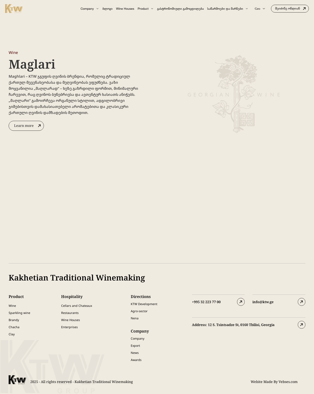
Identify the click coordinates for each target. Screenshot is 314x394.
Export (135, 346)
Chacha (14, 327)
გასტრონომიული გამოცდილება (180, 8)
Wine (12, 306)
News (135, 353)
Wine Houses (125, 8)
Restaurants (70, 313)
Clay (12, 334)
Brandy (14, 320)
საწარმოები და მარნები (227, 8)
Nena (135, 318)
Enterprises (69, 327)
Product (146, 8)
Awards (136, 360)
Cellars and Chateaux (76, 306)
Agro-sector (139, 311)
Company (90, 8)
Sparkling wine (19, 313)
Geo (260, 8)
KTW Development (144, 304)
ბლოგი (107, 8)
